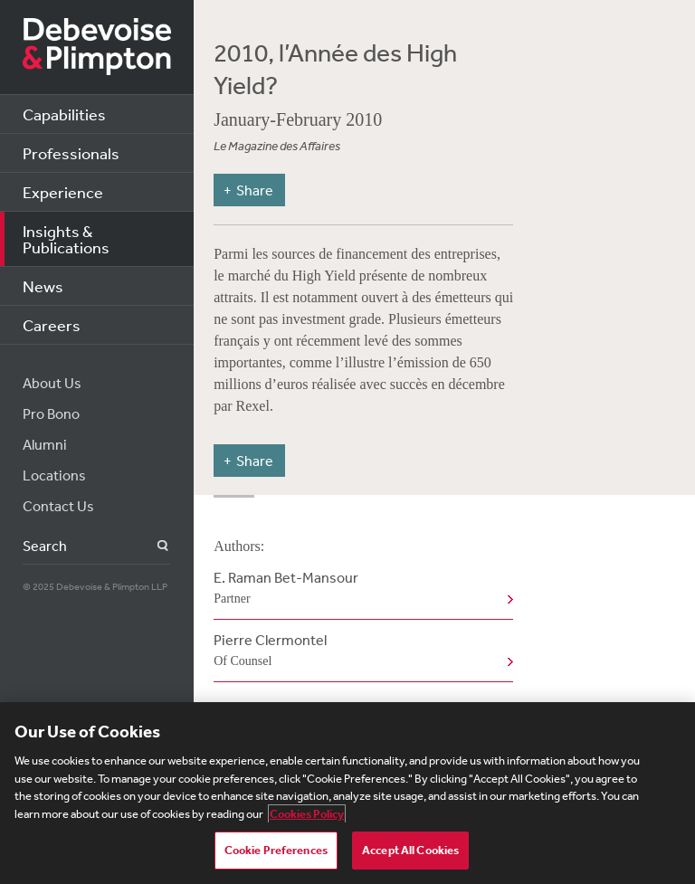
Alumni (45, 444)
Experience (63, 192)
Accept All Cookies (410, 850)
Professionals (71, 153)
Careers (52, 325)
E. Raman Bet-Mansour (360, 589)
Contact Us (58, 506)
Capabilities (64, 114)
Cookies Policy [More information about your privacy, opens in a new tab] (307, 814)
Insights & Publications (66, 239)
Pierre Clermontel (360, 651)
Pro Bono (51, 413)
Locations (54, 475)
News (43, 286)
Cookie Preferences (276, 850)
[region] (347, 793)
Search (152, 546)
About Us (52, 383)
